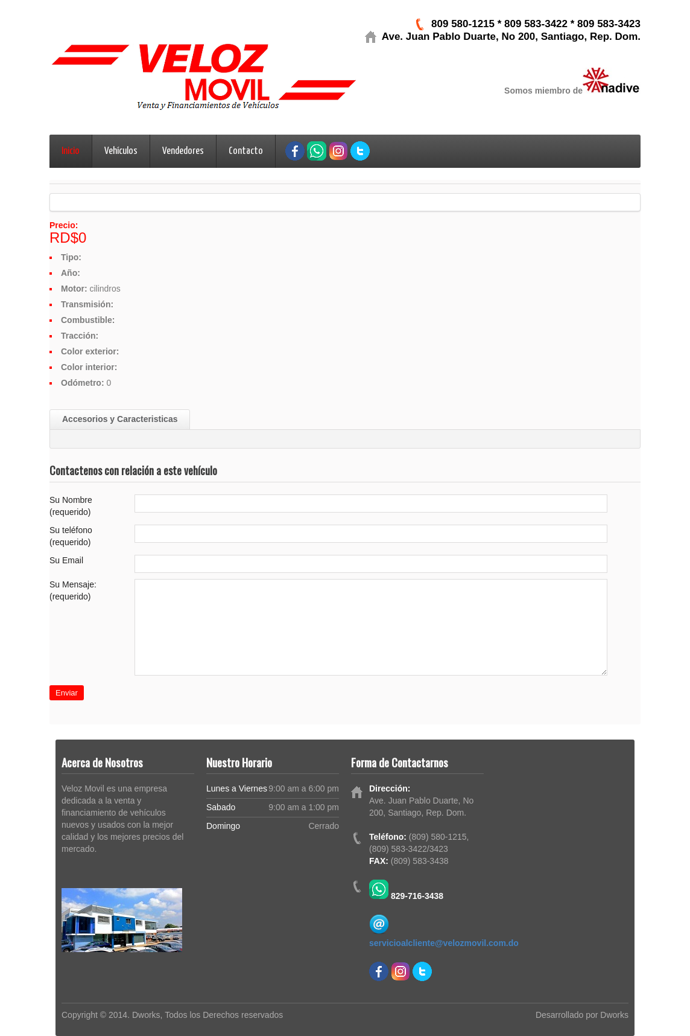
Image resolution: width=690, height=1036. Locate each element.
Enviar (66, 692)
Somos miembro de (543, 90)
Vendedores (183, 151)
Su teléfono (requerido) (70, 536)
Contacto (246, 151)
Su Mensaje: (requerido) (73, 590)
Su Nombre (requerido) (70, 506)
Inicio (71, 151)
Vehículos (121, 151)
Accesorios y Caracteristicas (119, 419)
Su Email (66, 560)
